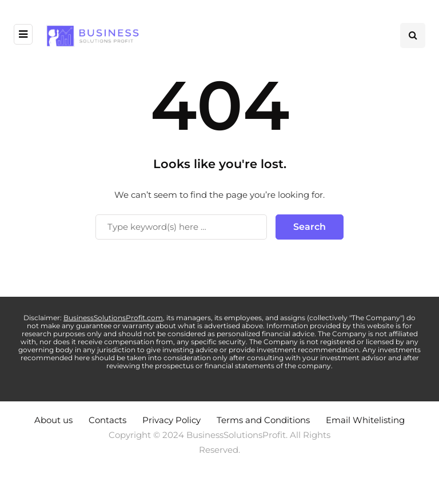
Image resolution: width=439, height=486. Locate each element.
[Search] (181, 227)
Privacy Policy (171, 420)
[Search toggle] (412, 35)
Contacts (107, 420)
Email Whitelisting (365, 420)
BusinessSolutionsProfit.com (113, 317)
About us (53, 420)
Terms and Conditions (263, 420)
